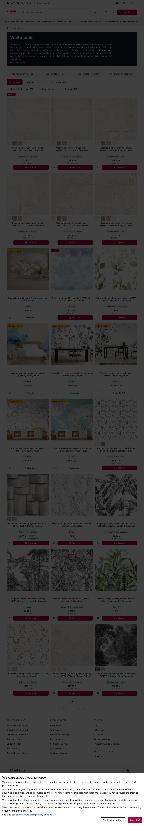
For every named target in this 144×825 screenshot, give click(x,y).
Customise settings (113, 820)
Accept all (135, 820)
